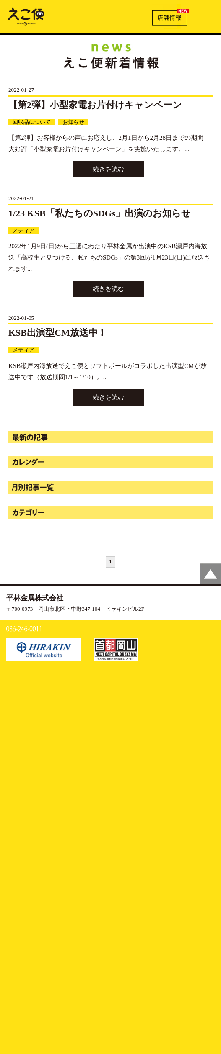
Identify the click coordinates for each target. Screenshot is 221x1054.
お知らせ (73, 122)
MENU (205, 15)
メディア (23, 230)
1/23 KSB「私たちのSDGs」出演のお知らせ (99, 213)
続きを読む (108, 169)
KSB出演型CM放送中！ (57, 332)
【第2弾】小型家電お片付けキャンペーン (95, 105)
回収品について (32, 122)
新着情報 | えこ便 (26, 16)
